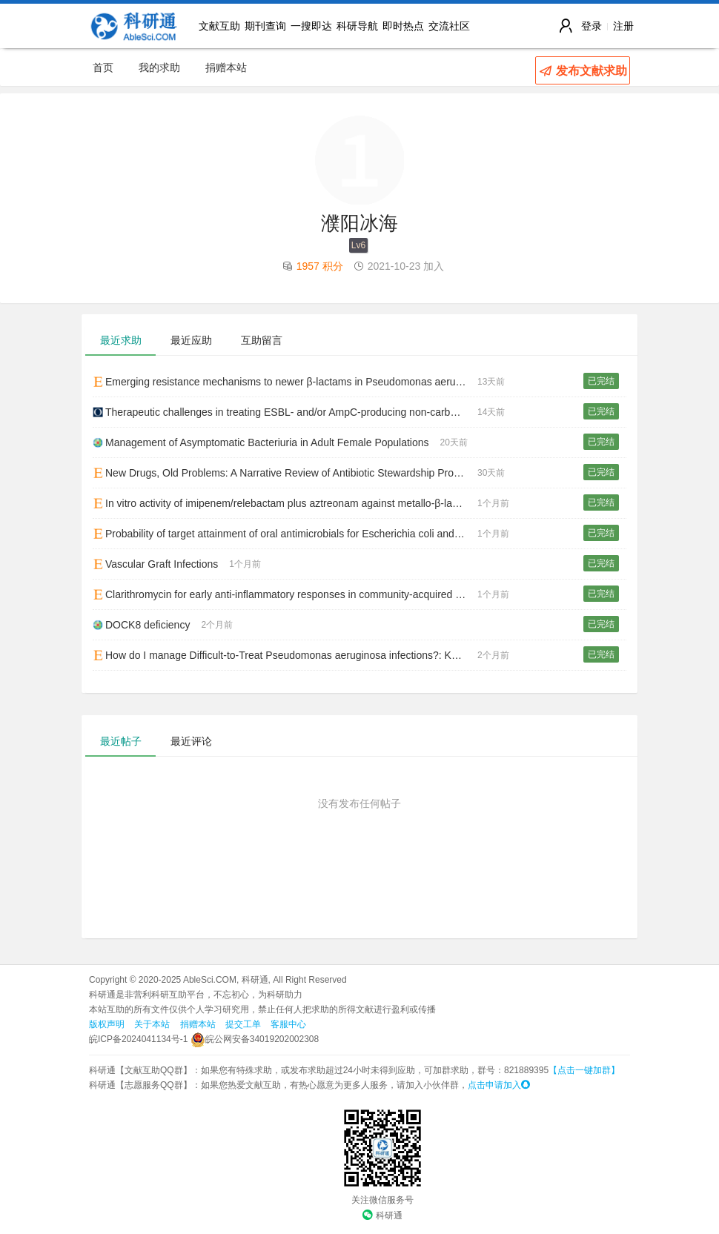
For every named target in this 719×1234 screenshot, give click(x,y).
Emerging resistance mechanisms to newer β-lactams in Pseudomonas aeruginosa (285, 382)
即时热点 (403, 26)
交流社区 (449, 26)
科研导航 (357, 26)
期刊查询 (265, 26)
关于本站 (152, 1024)
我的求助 (159, 67)
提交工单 (243, 1024)
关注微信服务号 (382, 1200)
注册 (623, 26)
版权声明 (107, 1024)
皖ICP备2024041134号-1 (138, 1039)
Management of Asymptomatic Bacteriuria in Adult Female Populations (261, 442)
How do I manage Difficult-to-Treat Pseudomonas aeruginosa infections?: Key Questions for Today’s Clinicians (285, 655)
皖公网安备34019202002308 (254, 1039)
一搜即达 (311, 26)
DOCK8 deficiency (141, 625)
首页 (103, 67)
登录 (591, 26)
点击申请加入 (499, 1085)
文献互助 (219, 26)
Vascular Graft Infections (155, 564)
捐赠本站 (226, 67)
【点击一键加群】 (584, 1070)
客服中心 (288, 1024)
